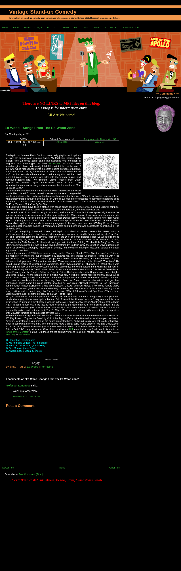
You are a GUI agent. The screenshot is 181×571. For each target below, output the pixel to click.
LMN (85, 27)
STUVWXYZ (111, 27)
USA (113, 139)
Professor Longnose (18, 385)
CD (55, 27)
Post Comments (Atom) (31, 474)
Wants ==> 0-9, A (33, 27)
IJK (76, 27)
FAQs (16, 27)
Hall (71, 329)
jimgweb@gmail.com (168, 97)
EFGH (65, 27)
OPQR (96, 27)
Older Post (114, 467)
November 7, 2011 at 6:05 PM (26, 397)
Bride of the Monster (17, 332)
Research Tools (131, 27)
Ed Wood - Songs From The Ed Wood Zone (40, 128)
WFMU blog (10, 335)
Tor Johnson (54, 163)
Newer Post (8, 467)
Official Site (62, 142)
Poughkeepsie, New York (97, 139)
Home (5, 27)
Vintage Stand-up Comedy (43, 12)
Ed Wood (32, 366)
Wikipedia (100, 142)
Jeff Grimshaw (24, 335)
